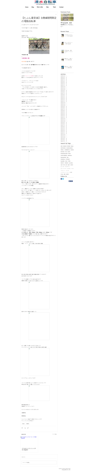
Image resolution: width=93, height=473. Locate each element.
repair (69, 164)
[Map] (47, 7)
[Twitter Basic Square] (63, 179)
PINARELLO (63, 159)
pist (66, 164)
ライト (67, 172)
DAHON (72, 149)
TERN (69, 161)
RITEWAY (68, 159)
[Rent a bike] (40, 7)
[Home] (27, 7)
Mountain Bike (63, 157)
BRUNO (68, 146)
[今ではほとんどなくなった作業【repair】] (29, 441)
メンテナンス (63, 172)
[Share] (71, 181)
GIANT (69, 151)
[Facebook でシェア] (22, 428)
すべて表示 (55, 434)
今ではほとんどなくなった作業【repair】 (29, 449)
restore (71, 164)
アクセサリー (67, 166)
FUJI (66, 151)
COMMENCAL (67, 149)
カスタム (69, 168)
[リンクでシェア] (27, 428)
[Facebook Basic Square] (61, 179)
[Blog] (33, 7)
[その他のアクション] (56, 14)
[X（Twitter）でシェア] (25, 428)
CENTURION (63, 148)
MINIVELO (70, 155)
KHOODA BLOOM (64, 153)
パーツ (72, 168)
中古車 (71, 172)
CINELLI (62, 149)
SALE (23, 423)
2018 (62, 146)
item (64, 164)
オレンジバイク (63, 168)
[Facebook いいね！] (65, 181)
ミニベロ (67, 170)
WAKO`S (62, 162)
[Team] (54, 7)
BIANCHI (65, 146)
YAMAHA (66, 162)
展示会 (62, 174)
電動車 (27, 423)
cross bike (71, 162)
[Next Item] (71, 17)
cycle (62, 164)
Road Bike (63, 161)
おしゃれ (62, 166)
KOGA (69, 153)
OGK (68, 157)
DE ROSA (62, 151)
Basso (72, 146)
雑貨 (65, 174)
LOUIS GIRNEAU (64, 155)
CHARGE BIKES (69, 148)
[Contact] (61, 7)
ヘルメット (63, 170)
